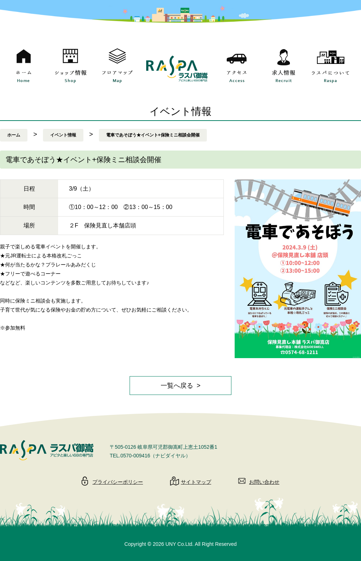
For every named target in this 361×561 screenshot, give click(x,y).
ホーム (13, 135)
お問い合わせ (264, 482)
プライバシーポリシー (117, 482)
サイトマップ (196, 482)
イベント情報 (63, 135)
